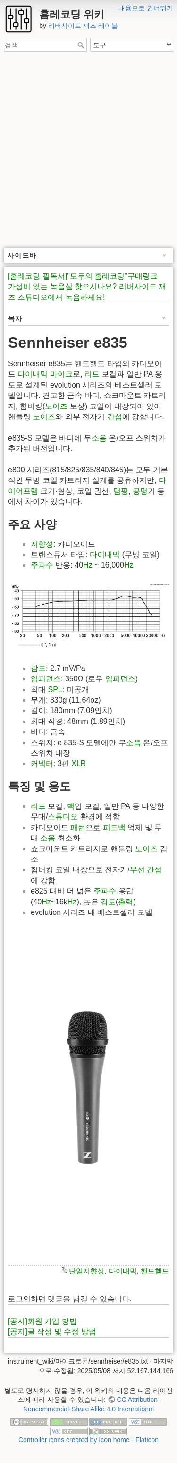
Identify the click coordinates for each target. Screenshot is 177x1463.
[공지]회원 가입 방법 (42, 1321)
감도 (38, 668)
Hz (88, 565)
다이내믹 (32, 374)
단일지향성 (86, 1271)
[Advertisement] (88, 150)
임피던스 (46, 679)
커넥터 (42, 763)
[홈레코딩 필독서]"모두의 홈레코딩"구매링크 (83, 276)
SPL (55, 690)
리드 (92, 374)
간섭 (114, 417)
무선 (137, 870)
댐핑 (120, 491)
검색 (81, 45)
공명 (140, 491)
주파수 (42, 565)
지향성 (42, 544)
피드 (110, 827)
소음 (99, 438)
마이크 (61, 374)
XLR (78, 763)
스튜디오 (63, 817)
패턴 (77, 827)
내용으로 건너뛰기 (145, 8)
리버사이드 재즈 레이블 (83, 25)
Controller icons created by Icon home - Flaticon (88, 1440)
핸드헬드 (155, 1271)
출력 (125, 902)
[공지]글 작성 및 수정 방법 (52, 1332)
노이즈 (56, 406)
